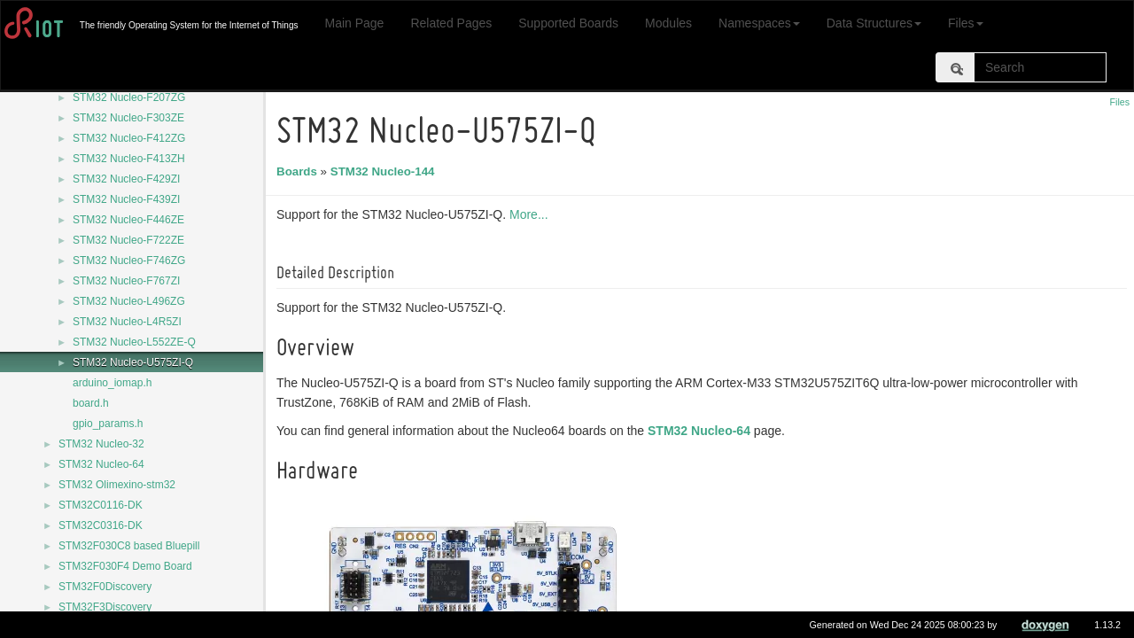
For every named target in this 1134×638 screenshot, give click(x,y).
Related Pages (451, 23)
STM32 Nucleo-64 (101, 464)
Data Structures (874, 23)
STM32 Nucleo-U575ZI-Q (133, 362)
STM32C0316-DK (100, 525)
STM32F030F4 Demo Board (125, 566)
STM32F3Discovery (104, 607)
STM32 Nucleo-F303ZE (128, 118)
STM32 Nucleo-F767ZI (126, 281)
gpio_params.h (108, 423)
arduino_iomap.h (112, 383)
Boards (299, 171)
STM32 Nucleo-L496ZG (129, 301)
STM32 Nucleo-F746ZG (129, 260)
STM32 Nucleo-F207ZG (129, 97)
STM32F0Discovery (104, 586)
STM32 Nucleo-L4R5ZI (127, 321)
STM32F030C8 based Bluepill (128, 546)
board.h (91, 403)
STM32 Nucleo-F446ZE (128, 220)
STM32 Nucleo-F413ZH (129, 158)
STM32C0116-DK (100, 505)
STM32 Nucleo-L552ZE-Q (134, 342)
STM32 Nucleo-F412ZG (129, 138)
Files (965, 23)
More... (531, 214)
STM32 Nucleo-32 (101, 444)
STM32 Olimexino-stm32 (116, 484)
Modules (668, 23)
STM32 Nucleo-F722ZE (128, 240)
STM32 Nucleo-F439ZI (126, 199)
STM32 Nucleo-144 (385, 171)
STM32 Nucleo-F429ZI (126, 179)
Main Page (354, 23)
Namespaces (759, 23)
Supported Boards (568, 23)
